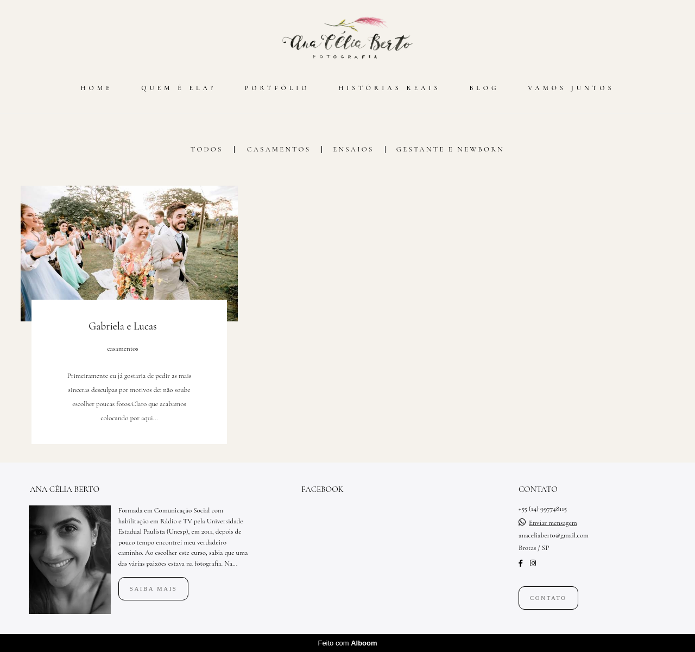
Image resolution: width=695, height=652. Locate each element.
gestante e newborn (450, 149)
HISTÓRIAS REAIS (389, 88)
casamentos (279, 149)
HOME (96, 88)
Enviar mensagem (553, 523)
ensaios (353, 149)
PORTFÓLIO (277, 88)
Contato (548, 597)
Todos (207, 149)
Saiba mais (154, 588)
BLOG (484, 88)
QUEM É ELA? (178, 88)
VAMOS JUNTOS (571, 88)
